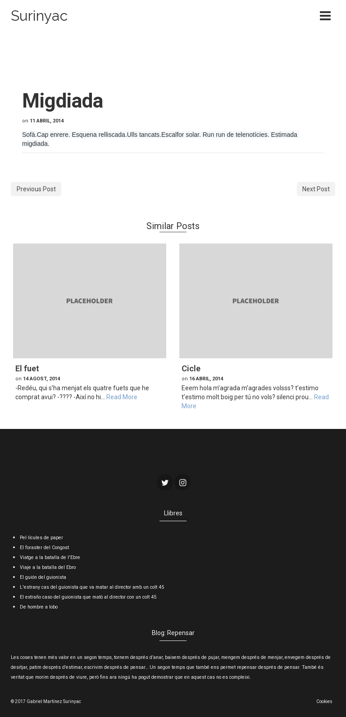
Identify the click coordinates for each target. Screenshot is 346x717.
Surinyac (39, 15)
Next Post (316, 189)
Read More (121, 397)
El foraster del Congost (44, 547)
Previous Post (36, 189)
